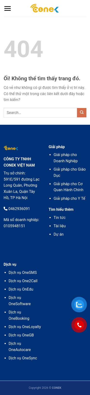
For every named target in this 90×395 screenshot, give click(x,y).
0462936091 (17, 208)
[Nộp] (81, 112)
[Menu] (7, 8)
